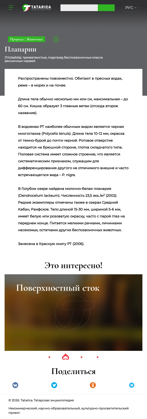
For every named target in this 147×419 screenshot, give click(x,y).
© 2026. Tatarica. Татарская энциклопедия (41, 400)
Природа (17, 39)
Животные (34, 39)
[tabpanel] (73, 312)
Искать (110, 7)
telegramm (132, 385)
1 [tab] (49, 357)
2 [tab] (65, 357)
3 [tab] (82, 357)
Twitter (54, 385)
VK (15, 385)
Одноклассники (93, 385)
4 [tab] (98, 357)
